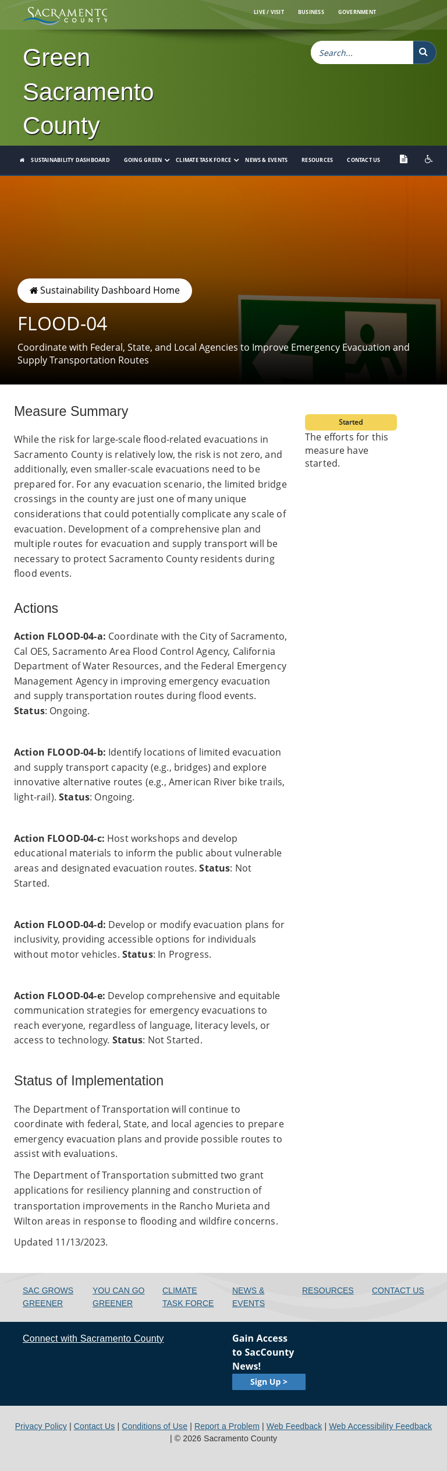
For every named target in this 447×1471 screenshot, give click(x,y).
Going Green (143, 160)
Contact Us (363, 160)
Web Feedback (294, 1426)
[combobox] (362, 52)
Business (311, 12)
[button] (425, 52)
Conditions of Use (154, 1426)
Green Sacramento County (88, 91)
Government (357, 12)
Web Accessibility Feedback (380, 1426)
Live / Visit (269, 12)
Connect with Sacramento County (93, 1338)
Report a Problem (227, 1426)
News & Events (266, 160)
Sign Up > (269, 1381)
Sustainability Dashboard (70, 160)
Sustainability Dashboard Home (105, 290)
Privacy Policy (41, 1426)
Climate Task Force (203, 160)
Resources (317, 160)
